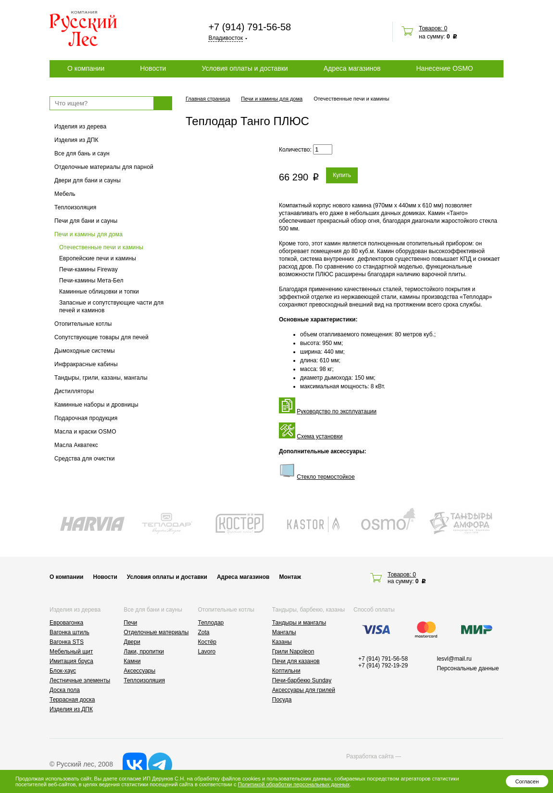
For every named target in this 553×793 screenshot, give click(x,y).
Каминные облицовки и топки (99, 291)
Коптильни (286, 670)
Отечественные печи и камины (101, 247)
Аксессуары (139, 670)
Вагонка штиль (69, 632)
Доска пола (65, 690)
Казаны (282, 642)
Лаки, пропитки (144, 651)
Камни (132, 661)
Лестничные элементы (80, 680)
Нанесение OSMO (444, 68)
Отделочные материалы (156, 632)
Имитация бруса (71, 661)
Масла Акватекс (76, 445)
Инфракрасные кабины (86, 364)
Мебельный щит (71, 651)
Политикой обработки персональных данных (294, 784)
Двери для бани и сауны (87, 180)
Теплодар (211, 622)
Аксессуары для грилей (303, 690)
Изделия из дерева (80, 126)
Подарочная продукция (86, 418)
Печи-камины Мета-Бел (91, 280)
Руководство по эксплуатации (337, 411)
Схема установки (319, 436)
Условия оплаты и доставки (244, 68)
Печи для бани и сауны (85, 220)
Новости (153, 68)
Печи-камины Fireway (88, 269)
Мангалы (284, 632)
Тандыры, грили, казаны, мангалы (101, 377)
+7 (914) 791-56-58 (249, 27)
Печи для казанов (296, 661)
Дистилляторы (74, 391)
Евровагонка (66, 622)
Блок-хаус (63, 670)
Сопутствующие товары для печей (101, 337)
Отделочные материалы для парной (103, 167)
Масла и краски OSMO (85, 431)
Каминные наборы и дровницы (96, 404)
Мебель (64, 194)
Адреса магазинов (352, 68)
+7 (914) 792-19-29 (383, 665)
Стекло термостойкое (325, 476)
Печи (130, 622)
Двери (132, 642)
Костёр (207, 642)
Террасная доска (72, 699)
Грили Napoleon (293, 651)
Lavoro (207, 651)
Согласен (527, 781)
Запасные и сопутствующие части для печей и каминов (111, 306)
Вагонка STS (67, 642)
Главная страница (208, 99)
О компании (85, 68)
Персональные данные (468, 668)
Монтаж (290, 577)
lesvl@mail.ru (454, 658)
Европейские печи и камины (97, 258)
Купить (342, 175)
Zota (204, 632)
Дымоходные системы (84, 350)
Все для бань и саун (82, 153)
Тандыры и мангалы (299, 622)
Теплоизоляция (75, 207)
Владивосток (225, 38)
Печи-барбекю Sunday (302, 680)
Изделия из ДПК (76, 140)
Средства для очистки (84, 458)
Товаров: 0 (433, 28)
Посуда (282, 699)
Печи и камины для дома (88, 234)
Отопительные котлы (83, 323)
